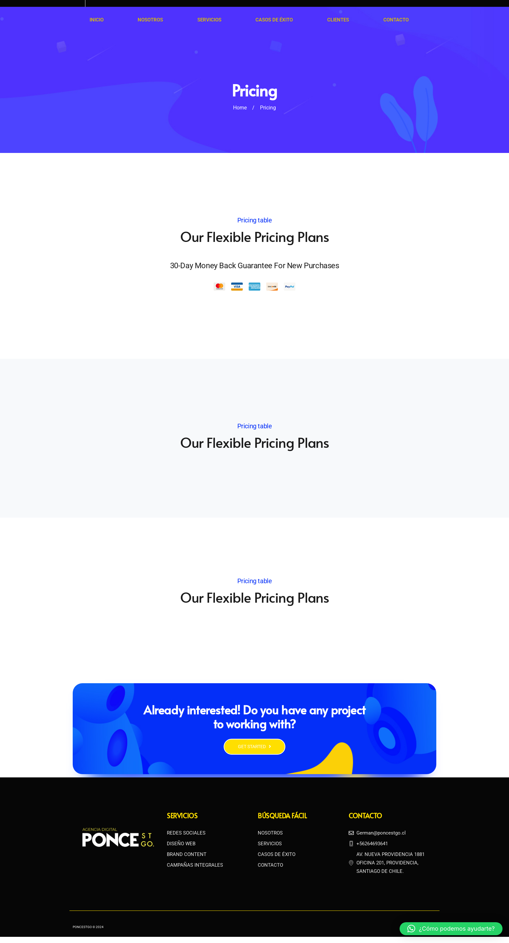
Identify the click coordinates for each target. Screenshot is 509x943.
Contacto (395, 20)
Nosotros (150, 20)
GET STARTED (254, 752)
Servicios (209, 20)
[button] (451, 928)
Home (240, 108)
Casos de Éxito (273, 20)
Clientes (338, 20)
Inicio (97, 20)
